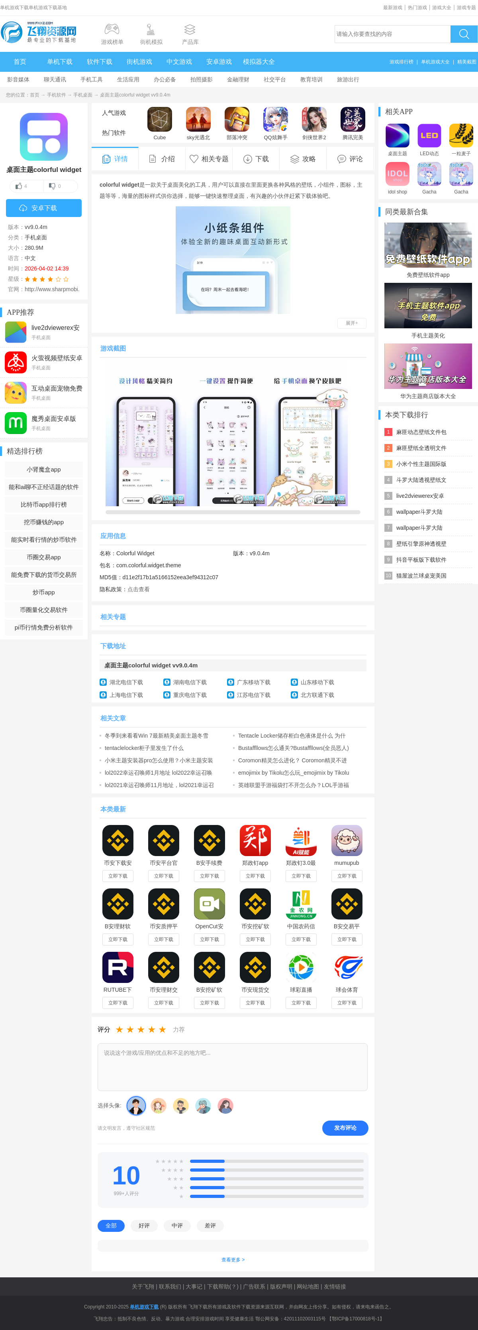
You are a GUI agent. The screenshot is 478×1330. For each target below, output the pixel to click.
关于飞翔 (143, 1286)
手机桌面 (82, 95)
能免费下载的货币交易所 (44, 574)
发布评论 (345, 1128)
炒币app (44, 592)
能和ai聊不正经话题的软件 (44, 486)
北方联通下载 (317, 695)
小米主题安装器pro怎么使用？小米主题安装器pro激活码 (159, 760)
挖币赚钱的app (44, 522)
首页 (20, 61)
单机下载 (59, 61)
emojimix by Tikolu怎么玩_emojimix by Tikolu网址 (293, 773)
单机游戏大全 (435, 62)
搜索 (464, 34)
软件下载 (99, 61)
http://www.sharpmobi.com (57, 289)
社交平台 (275, 79)
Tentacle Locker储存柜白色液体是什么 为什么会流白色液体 (292, 735)
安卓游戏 (219, 61)
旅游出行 (348, 79)
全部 (111, 1225)
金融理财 (238, 79)
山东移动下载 (317, 682)
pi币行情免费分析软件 (44, 627)
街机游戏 (139, 61)
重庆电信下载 (190, 695)
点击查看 (138, 589)
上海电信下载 (126, 695)
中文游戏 (179, 61)
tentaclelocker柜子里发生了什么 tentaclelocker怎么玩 (144, 748)
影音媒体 (18, 79)
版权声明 (281, 1286)
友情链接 (335, 1286)
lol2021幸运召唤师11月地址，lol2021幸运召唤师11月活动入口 (159, 785)
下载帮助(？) (223, 1286)
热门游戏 (417, 7)
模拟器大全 (259, 61)
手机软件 (56, 95)
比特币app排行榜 (44, 504)
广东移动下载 (253, 682)
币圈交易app (44, 557)
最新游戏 (392, 7)
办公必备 (165, 79)
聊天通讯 (55, 79)
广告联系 (254, 1286)
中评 (177, 1225)
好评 (144, 1225)
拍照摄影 (201, 79)
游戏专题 (466, 7)
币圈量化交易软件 (44, 609)
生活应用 (128, 79)
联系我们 (170, 1286)
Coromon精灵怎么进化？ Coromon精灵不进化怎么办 (292, 760)
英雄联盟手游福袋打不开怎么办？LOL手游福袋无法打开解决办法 (293, 785)
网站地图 (308, 1286)
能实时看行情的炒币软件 (44, 539)
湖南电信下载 (190, 682)
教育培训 (311, 79)
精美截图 (466, 62)
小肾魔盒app (44, 469)
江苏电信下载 (253, 695)
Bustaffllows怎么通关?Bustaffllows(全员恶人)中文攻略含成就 (293, 748)
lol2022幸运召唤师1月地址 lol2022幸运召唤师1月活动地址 (158, 773)
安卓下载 (38, 209)
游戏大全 (441, 7)
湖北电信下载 (126, 682)
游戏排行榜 (401, 62)
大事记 (194, 1286)
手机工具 (91, 79)
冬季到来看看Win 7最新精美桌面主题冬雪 (156, 735)
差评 (210, 1225)
